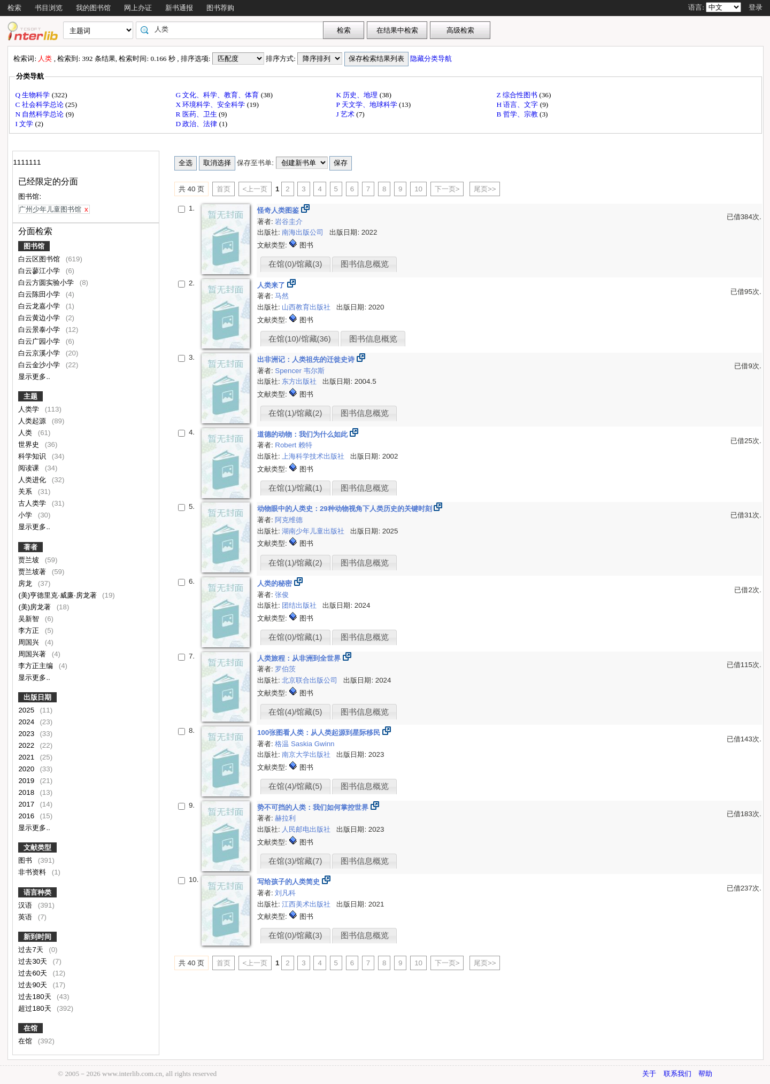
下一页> (447, 189)
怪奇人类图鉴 (279, 210)
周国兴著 (33, 654)
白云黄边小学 (40, 318)
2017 (27, 804)
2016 (27, 816)
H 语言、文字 (518, 104)
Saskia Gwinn (313, 744)
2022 (27, 745)
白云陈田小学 (40, 294)
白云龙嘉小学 (40, 306)
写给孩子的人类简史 (289, 882)
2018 (27, 792)
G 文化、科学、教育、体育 (217, 95)
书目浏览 (49, 8)
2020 (27, 769)
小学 (26, 515)
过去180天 (35, 997)
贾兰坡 (29, 560)
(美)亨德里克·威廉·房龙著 (58, 595)
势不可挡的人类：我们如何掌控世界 (314, 807)
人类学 (29, 409)
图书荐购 (220, 8)
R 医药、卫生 (197, 114)
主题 (30, 396)
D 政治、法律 (197, 124)
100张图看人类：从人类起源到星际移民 (319, 733)
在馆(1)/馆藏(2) (295, 413)
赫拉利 (285, 818)
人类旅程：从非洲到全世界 (300, 658)
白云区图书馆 (40, 259)
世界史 (29, 444)
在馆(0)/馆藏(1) (295, 637)
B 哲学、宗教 (518, 114)
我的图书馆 (93, 8)
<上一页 (255, 189)
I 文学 (25, 124)
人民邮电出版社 (307, 829)
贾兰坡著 (33, 572)
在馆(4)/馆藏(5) (295, 712)
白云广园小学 (40, 341)
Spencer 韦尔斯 (299, 371)
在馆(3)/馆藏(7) (295, 861)
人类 (26, 433)
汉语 (26, 905)
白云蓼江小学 (40, 271)
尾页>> (485, 189)
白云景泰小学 (40, 330)
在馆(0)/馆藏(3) (295, 264)
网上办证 (138, 8)
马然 (282, 296)
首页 (223, 189)
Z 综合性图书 (517, 95)
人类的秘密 (275, 583)
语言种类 (37, 892)
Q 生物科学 (33, 95)
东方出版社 (300, 381)
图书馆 (34, 246)
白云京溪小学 (40, 353)
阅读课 (29, 468)
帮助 (705, 1074)
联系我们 (677, 1074)
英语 (26, 917)
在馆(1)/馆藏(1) (295, 488)
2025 (27, 710)
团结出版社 (300, 605)
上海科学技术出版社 (314, 456)
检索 (14, 8)
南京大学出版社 (307, 754)
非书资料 (33, 872)
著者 (30, 547)
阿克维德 (289, 520)
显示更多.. (34, 377)
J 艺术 (346, 114)
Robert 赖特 (293, 445)
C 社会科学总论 (40, 104)
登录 (756, 7)
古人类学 (33, 503)
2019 (27, 781)
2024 (27, 722)
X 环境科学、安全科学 (211, 104)
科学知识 (33, 456)
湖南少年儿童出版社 (314, 531)
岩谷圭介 (289, 222)
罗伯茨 (285, 669)
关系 (26, 491)
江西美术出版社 (307, 904)
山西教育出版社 (307, 307)
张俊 (282, 595)
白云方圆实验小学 (47, 282)
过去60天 (33, 973)
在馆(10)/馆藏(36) (299, 339)
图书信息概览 (365, 264)
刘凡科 (285, 893)
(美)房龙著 (35, 607)
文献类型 (37, 847)
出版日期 (37, 697)
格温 (283, 744)
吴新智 (29, 619)
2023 (27, 734)
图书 (26, 860)
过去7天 (31, 950)
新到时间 (37, 937)
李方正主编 (36, 666)
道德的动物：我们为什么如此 (303, 434)
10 (418, 189)
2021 (27, 757)
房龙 (26, 583)
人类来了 (272, 285)
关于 (649, 1074)
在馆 (30, 1028)
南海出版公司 (304, 232)
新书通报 (179, 8)
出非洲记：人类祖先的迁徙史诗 (307, 359)
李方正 (29, 630)
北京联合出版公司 (311, 680)
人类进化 (33, 480)
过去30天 (33, 961)
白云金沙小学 (40, 365)
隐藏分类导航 (431, 59)
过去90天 (33, 985)
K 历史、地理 (357, 95)
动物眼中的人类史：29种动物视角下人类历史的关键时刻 (345, 509)
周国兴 (29, 642)
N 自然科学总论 (40, 114)
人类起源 (33, 421)
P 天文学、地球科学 (367, 104)
